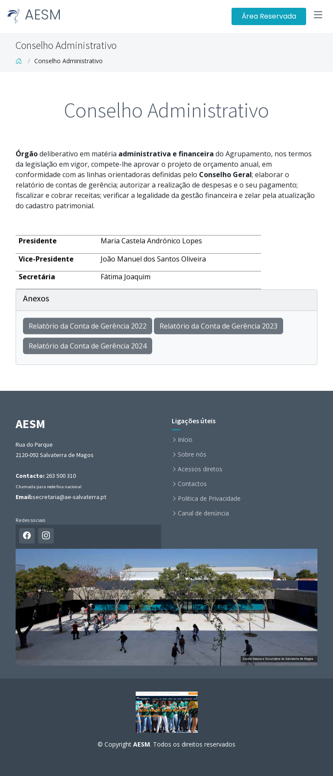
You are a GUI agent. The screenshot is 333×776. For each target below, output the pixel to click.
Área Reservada (269, 16)
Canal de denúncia (203, 513)
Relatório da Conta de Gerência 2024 (88, 350)
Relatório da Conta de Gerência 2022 (88, 330)
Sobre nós (192, 454)
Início (185, 440)
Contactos (192, 484)
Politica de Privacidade (209, 499)
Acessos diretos (200, 469)
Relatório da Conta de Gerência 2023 (219, 330)
